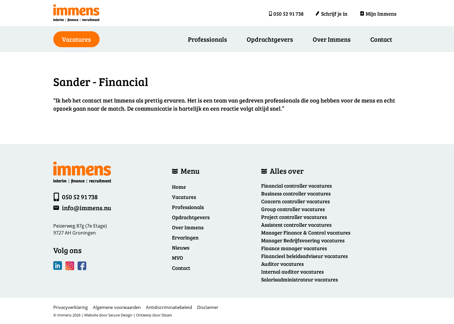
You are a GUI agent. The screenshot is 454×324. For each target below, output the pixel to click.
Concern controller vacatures (295, 201)
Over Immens (332, 39)
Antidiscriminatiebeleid (169, 307)
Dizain (167, 315)
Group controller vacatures (293, 209)
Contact (381, 39)
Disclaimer (207, 307)
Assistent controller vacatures (296, 224)
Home (179, 186)
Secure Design (120, 315)
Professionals (207, 39)
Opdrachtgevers (270, 39)
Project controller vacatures (294, 216)
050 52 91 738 (288, 13)
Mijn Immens (378, 13)
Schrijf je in (331, 13)
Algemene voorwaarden (117, 307)
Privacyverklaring (70, 307)
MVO (177, 257)
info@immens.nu (86, 207)
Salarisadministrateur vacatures (299, 279)
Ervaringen (185, 237)
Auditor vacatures (282, 263)
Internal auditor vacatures (292, 271)
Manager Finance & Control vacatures (305, 232)
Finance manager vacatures (294, 248)
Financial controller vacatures (296, 185)
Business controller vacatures (296, 193)
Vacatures (184, 196)
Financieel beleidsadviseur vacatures (304, 255)
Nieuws (180, 247)
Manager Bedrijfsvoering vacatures (303, 240)
